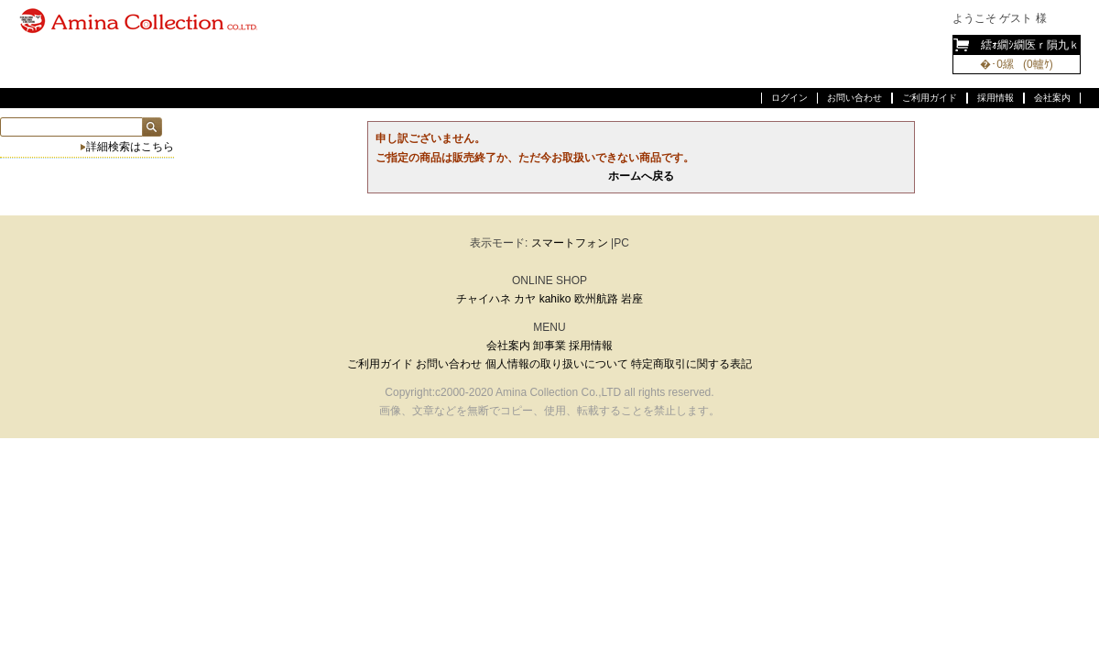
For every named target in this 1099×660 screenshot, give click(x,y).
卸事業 (549, 345)
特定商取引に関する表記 (691, 364)
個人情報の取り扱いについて (556, 364)
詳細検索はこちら (130, 146)
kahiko (555, 298)
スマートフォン (569, 242)
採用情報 (995, 98)
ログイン (789, 98)
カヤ (525, 298)
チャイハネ (483, 298)
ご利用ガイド (929, 98)
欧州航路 (596, 298)
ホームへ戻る (641, 176)
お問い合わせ (854, 98)
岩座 (632, 298)
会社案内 (1052, 98)
